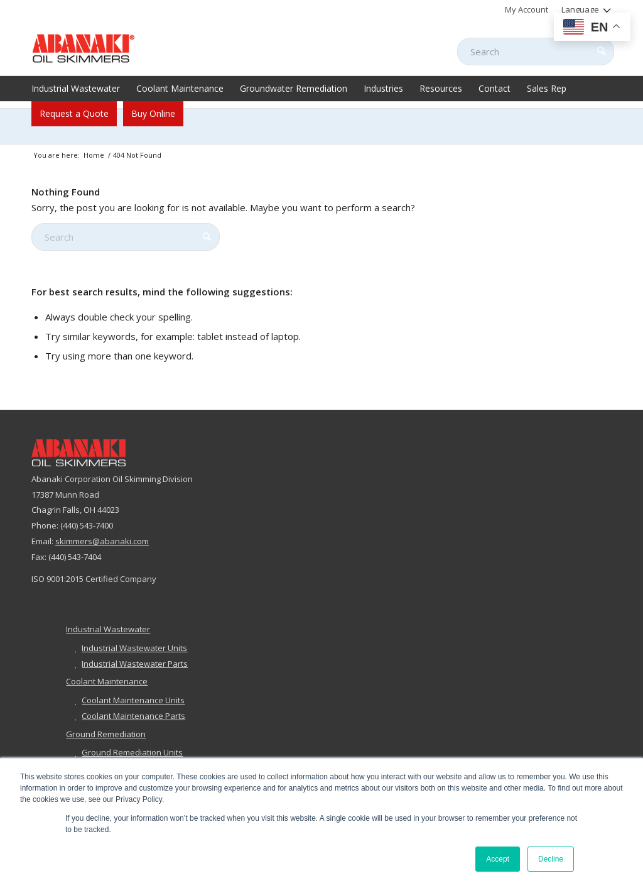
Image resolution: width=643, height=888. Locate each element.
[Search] (535, 51)
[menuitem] (527, 9)
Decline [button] (550, 859)
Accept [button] (497, 859)
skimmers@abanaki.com (102, 541)
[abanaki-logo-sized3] (83, 47)
